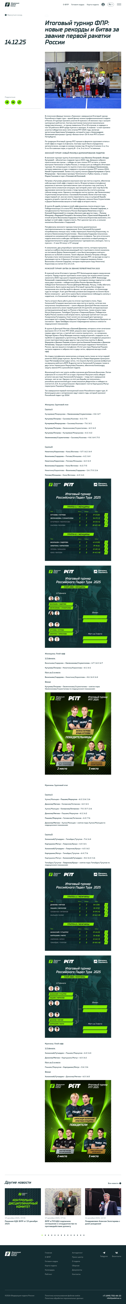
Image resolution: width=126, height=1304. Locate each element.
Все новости (114, 1183)
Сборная (75, 1265)
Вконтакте (116, 1254)
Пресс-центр (77, 1257)
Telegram (104, 1254)
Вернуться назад (13, 15)
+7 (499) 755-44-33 (112, 1295)
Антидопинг (77, 1253)
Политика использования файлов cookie (62, 1295)
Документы (77, 1270)
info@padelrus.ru (114, 1298)
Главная (48, 1253)
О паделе (76, 1261)
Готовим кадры (77, 4)
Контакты (76, 1274)
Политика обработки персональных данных (64, 1298)
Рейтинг (48, 1274)
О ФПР (66, 4)
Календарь (50, 1270)
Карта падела (93, 4)
